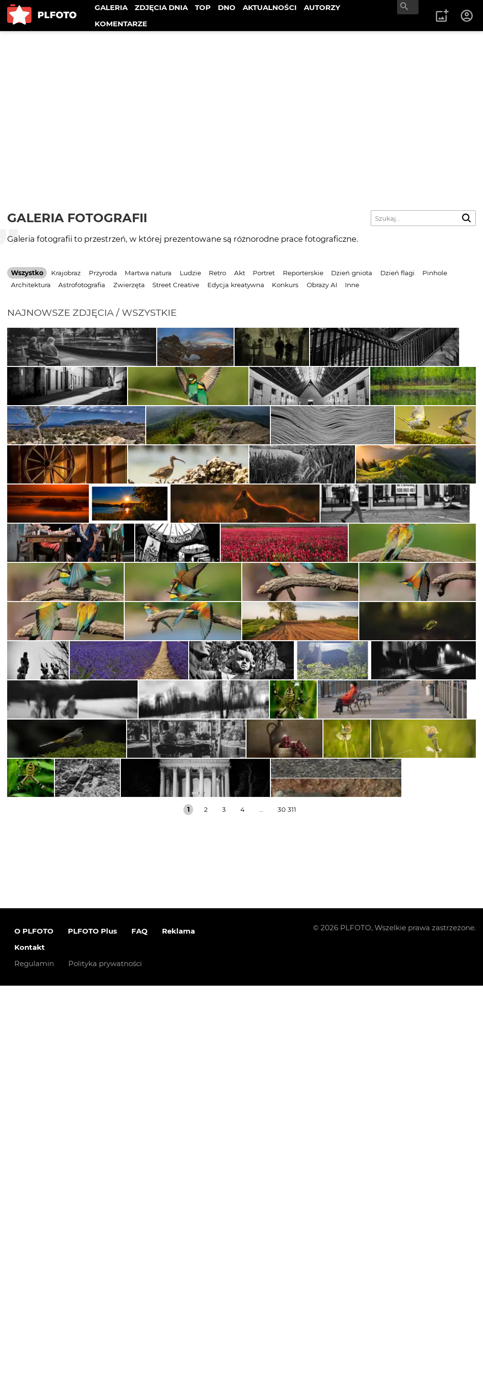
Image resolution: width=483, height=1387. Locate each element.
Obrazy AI (322, 285)
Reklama (178, 1332)
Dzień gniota (351, 273)
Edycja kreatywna (235, 285)
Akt (239, 273)
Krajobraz (66, 273)
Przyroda (103, 273)
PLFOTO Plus (92, 1332)
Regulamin (34, 1364)
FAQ (139, 1332)
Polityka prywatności (105, 1364)
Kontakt (29, 1348)
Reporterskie (303, 273)
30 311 (287, 1211)
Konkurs (285, 285)
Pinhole (434, 273)
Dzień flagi (397, 273)
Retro (217, 273)
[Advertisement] (241, 103)
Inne (352, 285)
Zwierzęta (129, 285)
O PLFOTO (34, 1332)
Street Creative (175, 285)
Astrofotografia (81, 285)
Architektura (31, 285)
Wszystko (27, 273)
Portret (264, 273)
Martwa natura (148, 273)
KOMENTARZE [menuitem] (121, 23)
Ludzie (190, 273)
